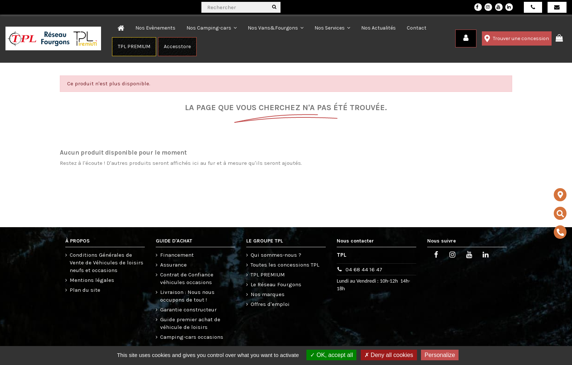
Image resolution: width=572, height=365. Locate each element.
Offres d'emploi (270, 304)
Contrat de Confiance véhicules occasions (186, 278)
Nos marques (268, 294)
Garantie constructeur (188, 309)
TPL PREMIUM (268, 274)
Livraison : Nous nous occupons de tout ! (187, 296)
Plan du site (85, 290)
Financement (177, 255)
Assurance (173, 264)
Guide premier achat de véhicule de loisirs (190, 323)
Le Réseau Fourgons (276, 284)
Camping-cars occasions (191, 337)
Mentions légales (92, 280)
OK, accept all (331, 355)
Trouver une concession (516, 38)
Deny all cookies (388, 355)
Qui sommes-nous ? (276, 255)
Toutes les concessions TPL (285, 264)
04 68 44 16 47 (363, 269)
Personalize (440, 355)
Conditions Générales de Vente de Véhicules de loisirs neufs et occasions (106, 262)
